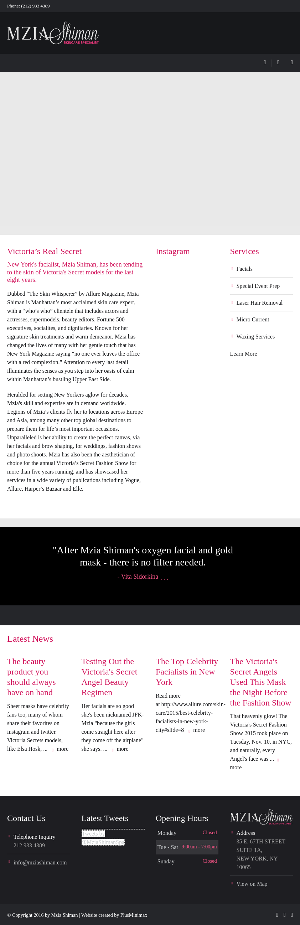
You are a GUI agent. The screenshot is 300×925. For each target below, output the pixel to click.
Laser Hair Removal (260, 303)
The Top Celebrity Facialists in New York (187, 672)
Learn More (243, 354)
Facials (245, 269)
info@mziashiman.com (40, 862)
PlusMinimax (133, 915)
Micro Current (253, 319)
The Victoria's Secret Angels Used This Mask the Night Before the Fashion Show (260, 682)
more (62, 749)
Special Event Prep (258, 286)
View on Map (252, 884)
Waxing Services (256, 337)
